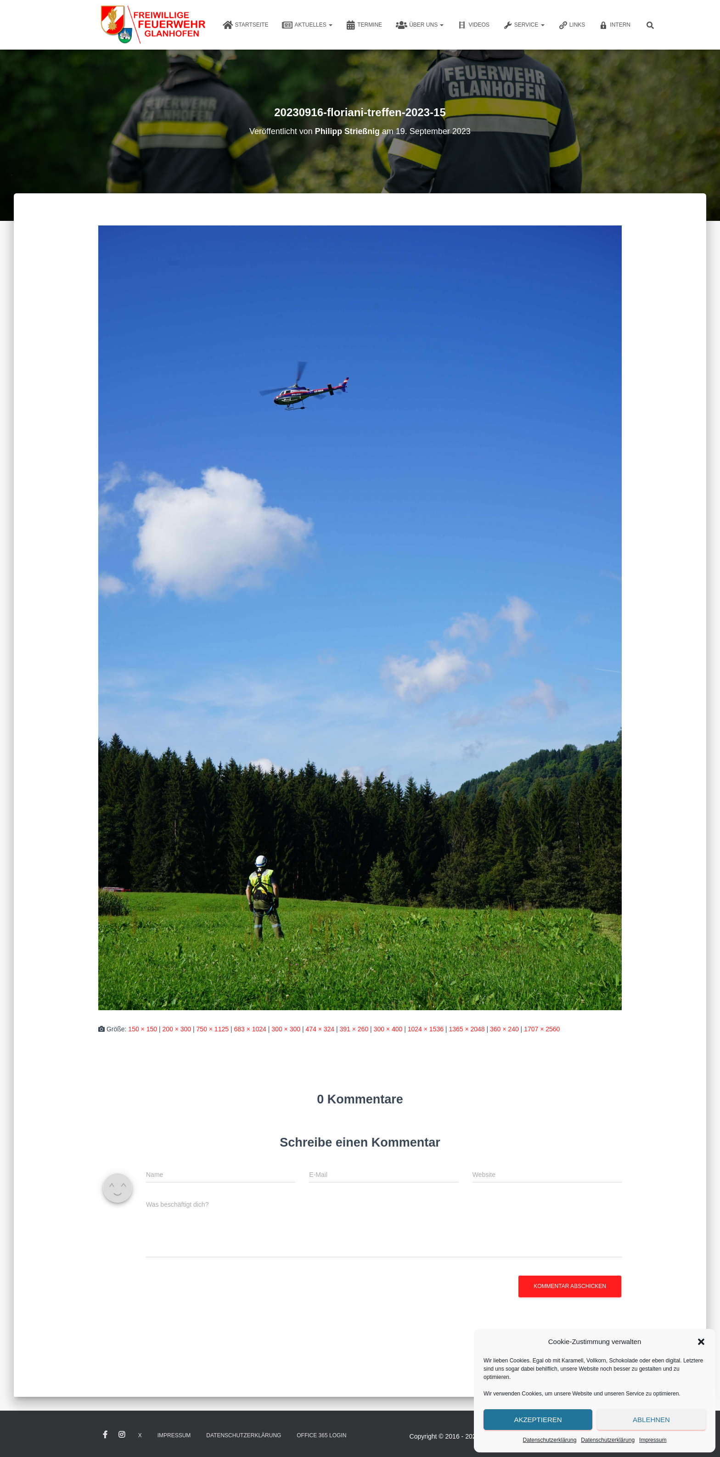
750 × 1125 (213, 1029)
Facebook (105, 1435)
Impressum (652, 1440)
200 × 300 (176, 1029)
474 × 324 (319, 1029)
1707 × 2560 (542, 1029)
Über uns (420, 25)
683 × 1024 (250, 1029)
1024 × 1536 (426, 1029)
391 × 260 (354, 1029)
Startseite (246, 25)
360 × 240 (504, 1029)
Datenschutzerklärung (550, 1440)
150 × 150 (142, 1029)
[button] (701, 1341)
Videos (473, 25)
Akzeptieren (538, 1419)
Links (571, 25)
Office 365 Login (321, 1435)
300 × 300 (285, 1029)
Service (524, 25)
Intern (614, 25)
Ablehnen (651, 1419)
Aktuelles (307, 25)
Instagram (121, 1435)
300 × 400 (388, 1029)
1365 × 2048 (466, 1029)
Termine (364, 25)
